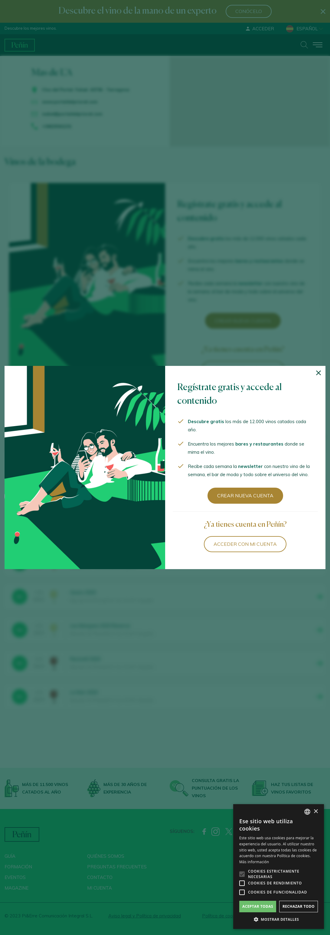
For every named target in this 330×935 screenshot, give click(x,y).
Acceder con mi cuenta (245, 544)
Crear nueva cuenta (245, 495)
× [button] (315, 811)
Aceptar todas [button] (257, 906)
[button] (278, 919)
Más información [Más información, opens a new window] (254, 861)
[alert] (278, 866)
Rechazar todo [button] (299, 906)
